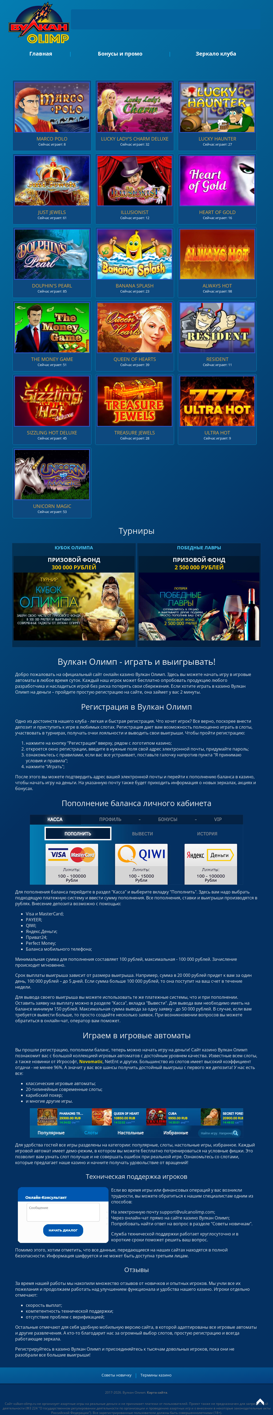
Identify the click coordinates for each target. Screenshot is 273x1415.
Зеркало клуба (216, 53)
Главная (40, 53)
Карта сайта (157, 1392)
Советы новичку (116, 1375)
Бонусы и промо (120, 53)
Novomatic (91, 1061)
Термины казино (155, 1375)
